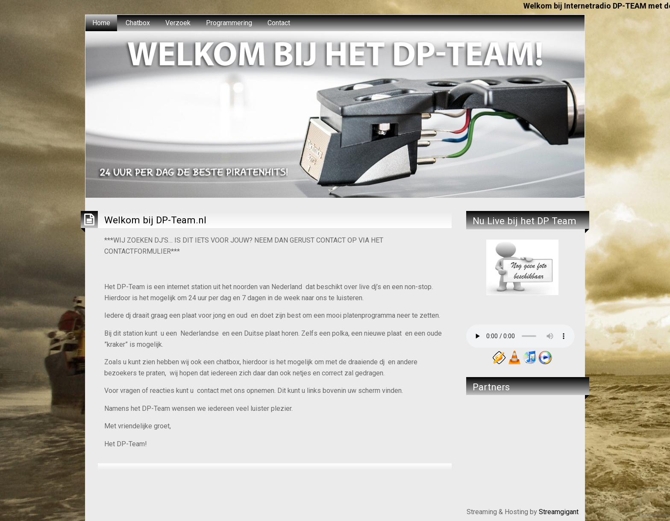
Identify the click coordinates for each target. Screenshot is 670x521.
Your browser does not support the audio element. (520, 336)
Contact (278, 23)
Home (101, 23)
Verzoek (178, 23)
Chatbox (138, 23)
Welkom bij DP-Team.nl (155, 219)
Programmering (229, 23)
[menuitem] (101, 23)
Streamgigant (559, 512)
